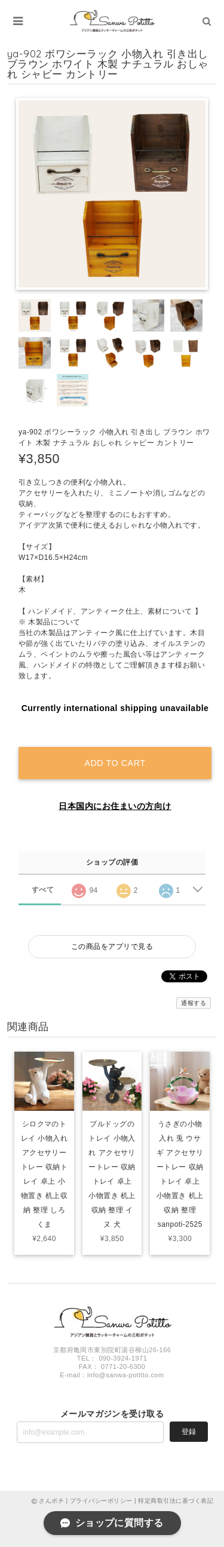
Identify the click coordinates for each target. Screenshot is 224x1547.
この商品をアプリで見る (112, 946)
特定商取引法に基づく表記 (175, 1500)
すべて (43, 889)
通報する (193, 1003)
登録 (189, 1431)
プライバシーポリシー (101, 1500)
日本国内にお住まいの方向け (115, 806)
